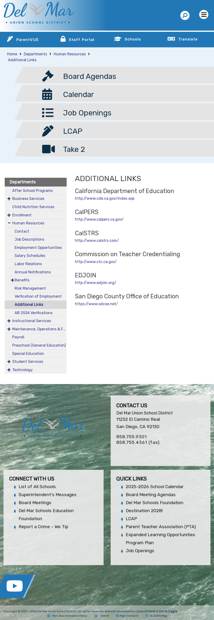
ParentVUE (27, 40)
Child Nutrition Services (33, 207)
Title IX (101, 615)
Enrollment (22, 215)
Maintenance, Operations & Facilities (39, 329)
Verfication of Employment (38, 296)
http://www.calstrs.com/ (97, 240)
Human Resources (70, 54)
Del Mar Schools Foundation (154, 502)
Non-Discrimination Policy (67, 615)
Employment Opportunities (38, 247)
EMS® (163, 611)
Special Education (28, 353)
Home (12, 54)
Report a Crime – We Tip (43, 526)
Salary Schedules (30, 255)
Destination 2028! (144, 510)
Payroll (18, 337)
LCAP (131, 518)
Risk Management (30, 288)
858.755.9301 (131, 436)
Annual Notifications (33, 272)
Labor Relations (28, 264)
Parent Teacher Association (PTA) (161, 526)
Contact (22, 231)
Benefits (22, 280)
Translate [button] (188, 39)
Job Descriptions (29, 239)
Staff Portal (81, 40)
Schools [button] (133, 39)
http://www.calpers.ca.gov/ (99, 219)
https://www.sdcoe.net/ (96, 304)
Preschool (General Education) (39, 345)
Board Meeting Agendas (151, 494)
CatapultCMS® (145, 611)
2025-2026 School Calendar (155, 486)
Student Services (27, 361)
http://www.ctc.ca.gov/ (96, 261)
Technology (22, 370)
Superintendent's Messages (48, 494)
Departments (35, 54)
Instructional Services (31, 321)
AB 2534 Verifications (33, 313)
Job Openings (140, 550)
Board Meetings (35, 502)
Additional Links (22, 60)
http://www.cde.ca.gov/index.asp (104, 198)
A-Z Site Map (156, 615)
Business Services (28, 198)
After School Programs (32, 190)
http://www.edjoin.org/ (95, 282)
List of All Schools (37, 486)
